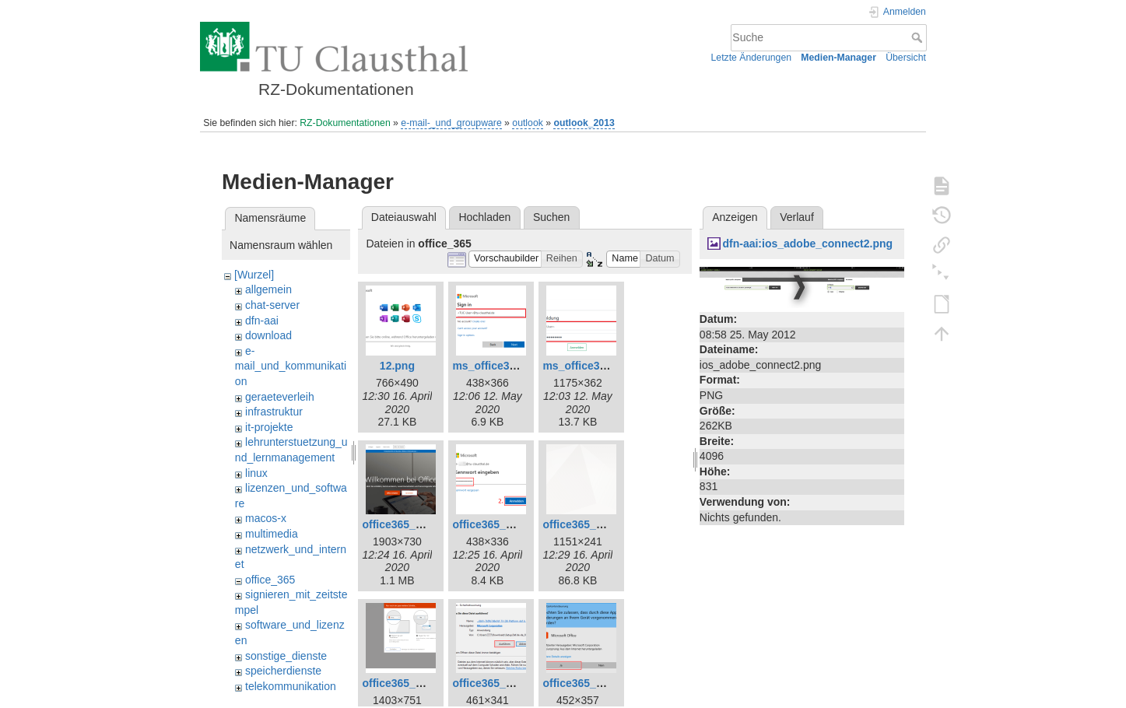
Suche (918, 37)
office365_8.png (403, 683)
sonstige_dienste (286, 656)
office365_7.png (583, 524)
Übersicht (906, 57)
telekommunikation (290, 686)
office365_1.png (403, 524)
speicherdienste (283, 670)
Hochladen (484, 217)
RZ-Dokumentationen (345, 122)
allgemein (268, 289)
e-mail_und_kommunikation (290, 366)
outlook (527, 122)
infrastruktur (274, 411)
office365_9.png (493, 683)
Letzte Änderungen (751, 57)
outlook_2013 (583, 122)
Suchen (551, 217)
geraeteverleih (279, 397)
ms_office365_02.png (507, 365)
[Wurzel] (254, 274)
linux (256, 473)
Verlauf (797, 217)
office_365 (270, 579)
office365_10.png (586, 683)
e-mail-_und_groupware (451, 122)
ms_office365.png (588, 365)
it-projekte (269, 427)
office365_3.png (493, 524)
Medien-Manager (838, 57)
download (268, 335)
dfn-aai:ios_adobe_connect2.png (807, 243)
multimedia (271, 533)
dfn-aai (262, 320)
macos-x (265, 518)
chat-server (272, 305)
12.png (397, 365)
